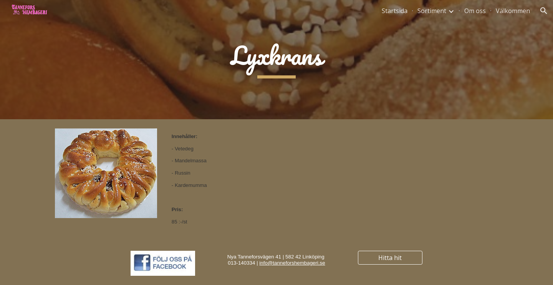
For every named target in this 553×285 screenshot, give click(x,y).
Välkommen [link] (513, 11)
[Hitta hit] (390, 257)
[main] (276, 60)
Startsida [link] (394, 11)
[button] (544, 11)
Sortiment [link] (431, 11)
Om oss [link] (475, 11)
